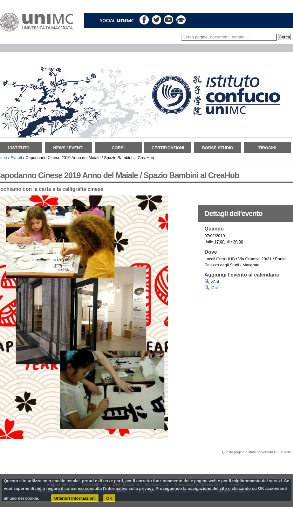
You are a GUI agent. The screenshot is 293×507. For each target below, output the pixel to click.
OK (109, 498)
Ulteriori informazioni (75, 498)
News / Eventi (68, 147)
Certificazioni (168, 147)
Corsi (118, 147)
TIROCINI (267, 147)
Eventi (16, 157)
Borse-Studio (217, 147)
